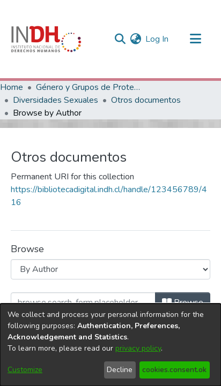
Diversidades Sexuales (55, 100)
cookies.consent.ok (174, 370)
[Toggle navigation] (195, 39)
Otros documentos (146, 100)
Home (11, 87)
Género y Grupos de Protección (89, 87)
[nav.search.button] (120, 39)
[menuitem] (135, 39)
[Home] (46, 39)
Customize (25, 370)
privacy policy (138, 348)
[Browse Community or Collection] (110, 269)
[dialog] (110, 345)
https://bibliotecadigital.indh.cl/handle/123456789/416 (109, 196)
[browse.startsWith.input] (83, 302)
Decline (119, 370)
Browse (182, 302)
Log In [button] (157, 39)
